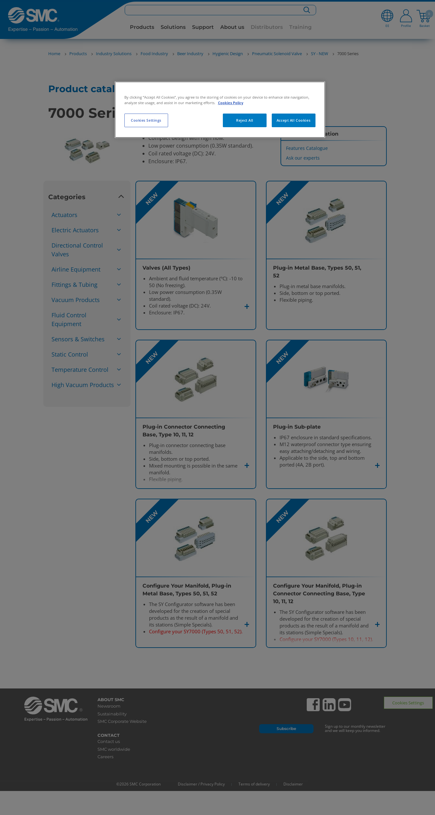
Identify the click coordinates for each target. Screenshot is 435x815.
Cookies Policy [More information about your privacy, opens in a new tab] (230, 102)
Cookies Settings (146, 120)
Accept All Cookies (293, 120)
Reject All (244, 120)
